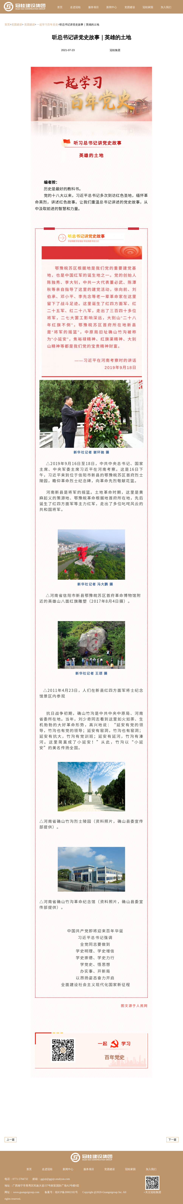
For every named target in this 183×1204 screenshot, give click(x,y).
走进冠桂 (75, 7)
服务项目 (93, 7)
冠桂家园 (148, 7)
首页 (60, 7)
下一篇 (172, 1139)
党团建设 (129, 7)
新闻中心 (111, 7)
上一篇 (11, 1139)
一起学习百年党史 (47, 24)
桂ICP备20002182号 (66, 1192)
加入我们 (166, 7)
